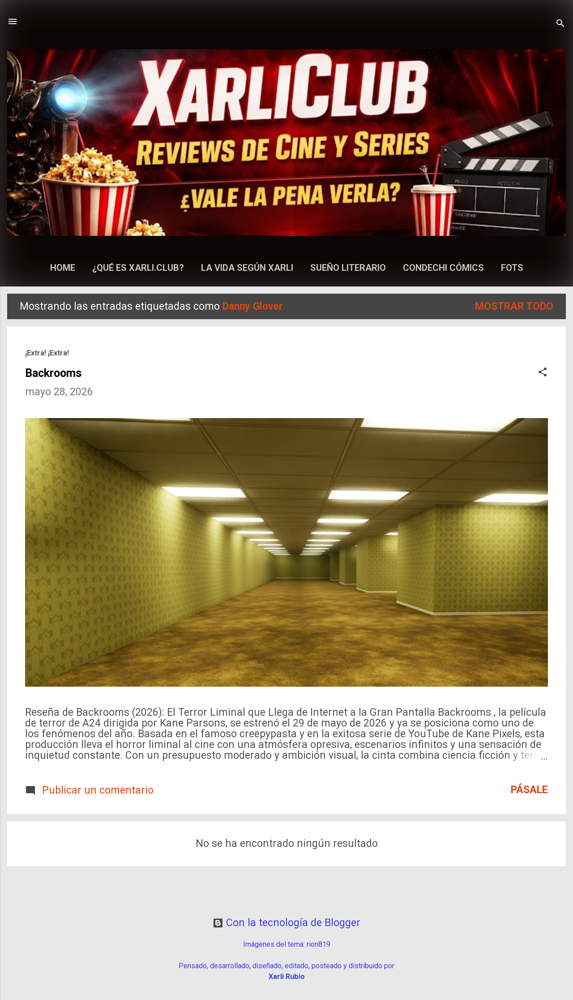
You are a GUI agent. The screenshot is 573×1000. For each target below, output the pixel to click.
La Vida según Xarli (247, 267)
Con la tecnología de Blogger (286, 923)
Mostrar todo (514, 306)
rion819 (318, 944)
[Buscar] (560, 24)
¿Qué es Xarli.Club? (138, 267)
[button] (542, 373)
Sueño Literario (348, 267)
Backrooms (53, 373)
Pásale (529, 790)
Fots (512, 267)
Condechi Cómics (443, 267)
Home (62, 267)
